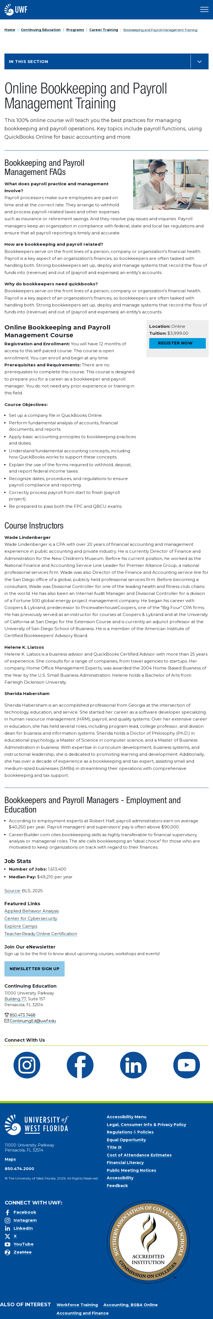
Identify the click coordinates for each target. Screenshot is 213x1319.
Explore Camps (20, 926)
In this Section (28, 61)
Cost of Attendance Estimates (139, 1155)
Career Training (103, 30)
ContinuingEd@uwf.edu (33, 1020)
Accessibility (120, 1177)
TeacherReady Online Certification (40, 933)
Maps (10, 1159)
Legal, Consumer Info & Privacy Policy (146, 1124)
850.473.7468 (23, 1015)
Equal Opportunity (126, 1139)
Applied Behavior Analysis (31, 911)
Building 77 (15, 998)
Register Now (175, 343)
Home (9, 30)
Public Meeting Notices (131, 1170)
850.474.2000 (19, 1168)
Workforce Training (77, 1304)
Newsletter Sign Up (34, 968)
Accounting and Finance (83, 1313)
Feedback (117, 1185)
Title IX (114, 1147)
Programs (75, 30)
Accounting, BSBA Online (130, 1304)
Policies (145, 1132)
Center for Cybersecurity (30, 918)
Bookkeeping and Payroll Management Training (160, 30)
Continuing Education (41, 30)
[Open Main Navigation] (204, 10)
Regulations (119, 1132)
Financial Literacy (125, 1162)
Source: (12, 890)
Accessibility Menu (126, 1116)
